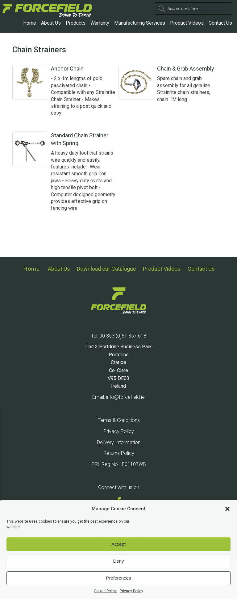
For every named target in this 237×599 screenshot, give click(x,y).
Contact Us (220, 23)
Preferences (118, 578)
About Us (51, 23)
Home (29, 23)
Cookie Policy (105, 591)
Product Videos (187, 23)
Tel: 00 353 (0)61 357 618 (118, 374)
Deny (118, 561)
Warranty (99, 23)
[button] (227, 509)
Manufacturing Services (139, 23)
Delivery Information (118, 481)
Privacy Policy (131, 591)
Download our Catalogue (106, 309)
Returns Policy (118, 492)
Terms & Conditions (119, 459)
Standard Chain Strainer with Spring (90, 151)
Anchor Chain (88, 68)
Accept (118, 544)
